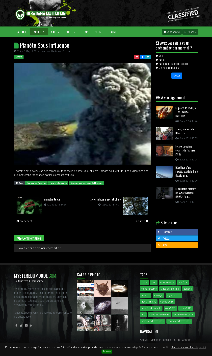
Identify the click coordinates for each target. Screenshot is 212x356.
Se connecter (172, 32)
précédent (24, 221)
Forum (112, 32)
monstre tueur (52, 199)
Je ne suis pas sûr (169, 67)
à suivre (142, 221)
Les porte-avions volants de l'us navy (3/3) (185, 150)
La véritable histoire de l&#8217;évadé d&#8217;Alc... (185, 193)
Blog (98, 32)
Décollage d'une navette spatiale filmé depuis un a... (186, 172)
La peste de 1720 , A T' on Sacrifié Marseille (185, 112)
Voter (177, 75)
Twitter (163, 238)
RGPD (176, 339)
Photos (70, 32)
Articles (39, 32)
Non (161, 59)
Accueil (23, 31)
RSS (162, 245)
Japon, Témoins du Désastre (184, 131)
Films (85, 32)
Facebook (164, 232)
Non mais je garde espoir (173, 63)
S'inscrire (190, 32)
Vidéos (55, 32)
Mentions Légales (161, 339)
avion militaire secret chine (105, 199)
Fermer (107, 351)
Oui (161, 55)
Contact (186, 339)
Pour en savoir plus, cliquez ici (188, 347)
